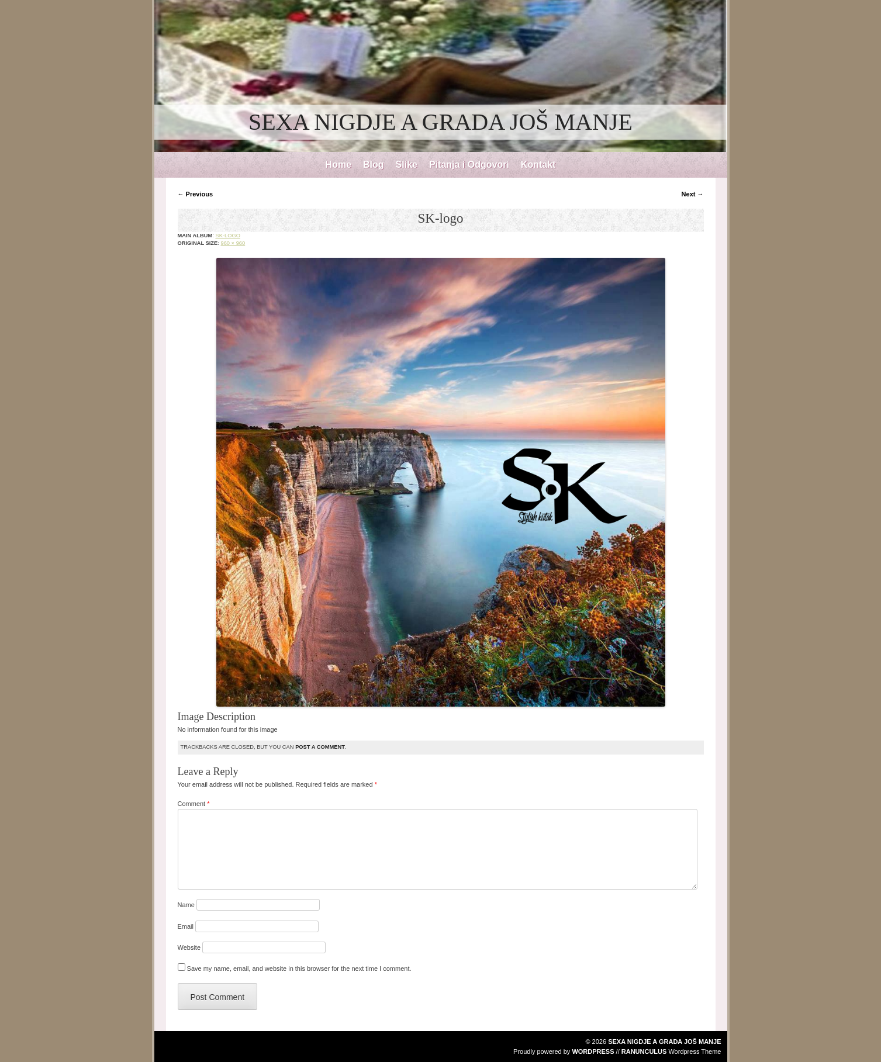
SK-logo (227, 235)
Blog (373, 164)
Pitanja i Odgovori (469, 164)
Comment (194, 803)
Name (186, 904)
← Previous (195, 194)
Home (338, 164)
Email (186, 926)
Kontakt (538, 164)
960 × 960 (232, 243)
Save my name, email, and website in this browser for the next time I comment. (299, 968)
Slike (406, 164)
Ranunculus (644, 1051)
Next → (693, 194)
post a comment (320, 747)
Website (189, 947)
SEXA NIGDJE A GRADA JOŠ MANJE (440, 122)
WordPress (593, 1051)
